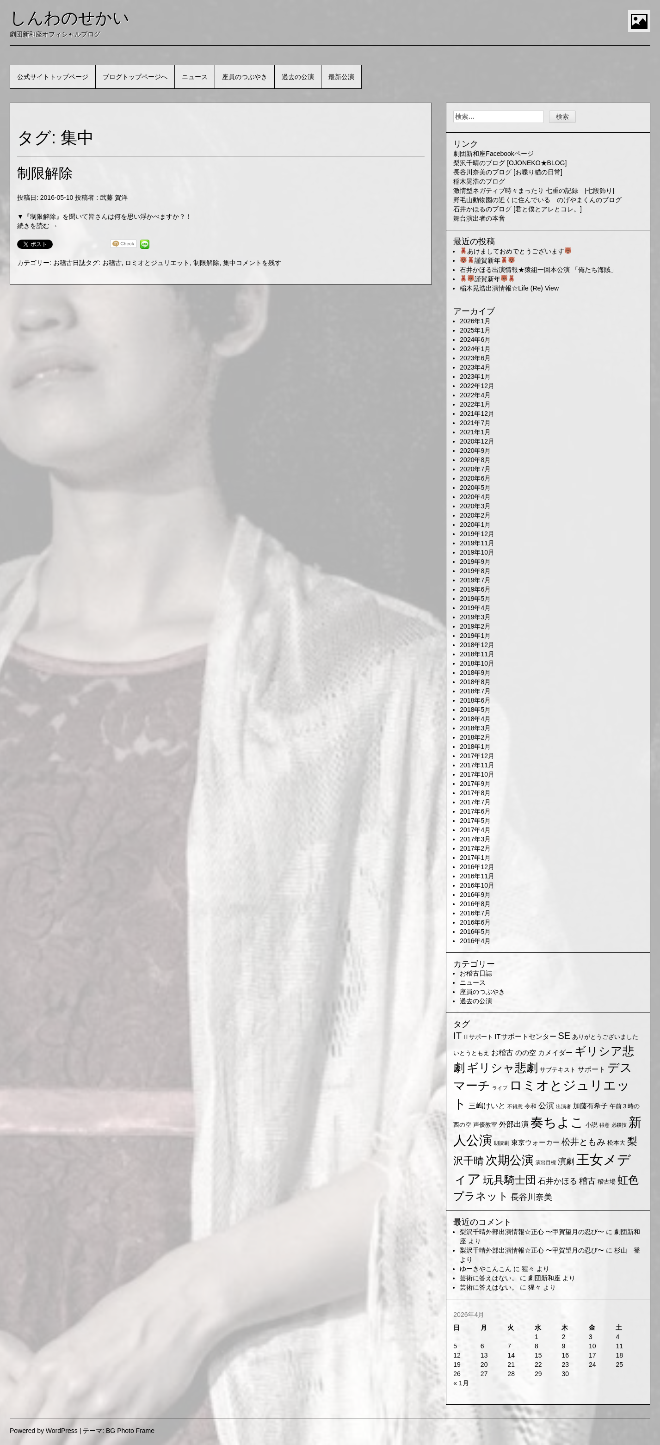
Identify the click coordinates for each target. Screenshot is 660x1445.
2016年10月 (477, 885)
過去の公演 (298, 76)
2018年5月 (475, 709)
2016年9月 (475, 894)
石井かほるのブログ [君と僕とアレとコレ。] (517, 209)
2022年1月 (475, 404)
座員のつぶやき (244, 76)
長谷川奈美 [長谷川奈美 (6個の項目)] (531, 1197)
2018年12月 (477, 644)
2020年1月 (475, 524)
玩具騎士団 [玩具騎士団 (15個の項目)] (509, 1180)
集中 (229, 262)
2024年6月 (475, 339)
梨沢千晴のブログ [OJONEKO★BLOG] (510, 163)
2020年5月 (475, 487)
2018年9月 (475, 672)
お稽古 (112, 262)
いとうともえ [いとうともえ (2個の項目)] (471, 1053)
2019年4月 (475, 607)
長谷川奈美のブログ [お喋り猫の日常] (507, 172)
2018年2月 (475, 737)
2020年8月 (475, 459)
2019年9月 (475, 561)
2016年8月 (475, 904)
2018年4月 (475, 718)
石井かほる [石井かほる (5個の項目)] (557, 1181)
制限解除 (45, 173)
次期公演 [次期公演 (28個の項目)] (510, 1160)
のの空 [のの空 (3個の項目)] (525, 1052)
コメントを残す (258, 262)
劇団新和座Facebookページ (493, 153)
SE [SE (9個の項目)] (564, 1036)
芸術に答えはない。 (489, 1278)
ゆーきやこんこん (486, 1268)
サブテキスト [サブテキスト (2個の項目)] (558, 1069)
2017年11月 (477, 765)
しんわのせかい (70, 17)
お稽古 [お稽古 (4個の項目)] (502, 1052)
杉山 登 (627, 1250)
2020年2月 (475, 515)
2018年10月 (477, 663)
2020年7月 (475, 469)
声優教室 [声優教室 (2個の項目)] (485, 1124)
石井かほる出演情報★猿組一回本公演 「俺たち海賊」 (538, 269)
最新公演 (341, 76)
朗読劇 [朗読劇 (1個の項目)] (501, 1143)
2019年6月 (475, 589)
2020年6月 (475, 478)
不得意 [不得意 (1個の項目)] (515, 1106)
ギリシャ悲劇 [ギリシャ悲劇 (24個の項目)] (502, 1067)
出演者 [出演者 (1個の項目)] (563, 1106)
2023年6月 (475, 358)
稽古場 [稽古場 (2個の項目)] (607, 1181)
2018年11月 (477, 654)
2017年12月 (477, 756)
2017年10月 (477, 774)
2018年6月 (475, 700)
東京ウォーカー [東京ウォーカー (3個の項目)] (535, 1142)
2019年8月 (475, 570)
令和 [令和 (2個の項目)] (530, 1106)
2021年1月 (475, 432)
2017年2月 (475, 848)
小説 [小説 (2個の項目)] (592, 1124)
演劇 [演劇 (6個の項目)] (566, 1161)
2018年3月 (475, 728)
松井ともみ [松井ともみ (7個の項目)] (583, 1142)
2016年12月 (477, 867)
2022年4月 (475, 395)
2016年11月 (477, 876)
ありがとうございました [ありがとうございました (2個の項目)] (605, 1036)
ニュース (195, 76)
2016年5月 (475, 931)
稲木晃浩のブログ (479, 181)
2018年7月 (475, 691)
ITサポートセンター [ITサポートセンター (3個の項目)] (525, 1036)
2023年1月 (475, 376)
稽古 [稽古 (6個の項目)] (587, 1181)
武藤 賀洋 (114, 197)
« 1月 (461, 1383)
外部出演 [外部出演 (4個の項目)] (514, 1124)
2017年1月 (475, 857)
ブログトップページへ (135, 76)
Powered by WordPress (44, 1430)
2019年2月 (475, 626)
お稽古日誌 (69, 262)
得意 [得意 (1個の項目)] (604, 1125)
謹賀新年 (487, 260)
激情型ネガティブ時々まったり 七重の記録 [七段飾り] (533, 190)
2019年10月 (477, 552)
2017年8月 (475, 793)
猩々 (528, 1268)
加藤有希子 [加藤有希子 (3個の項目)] (590, 1106)
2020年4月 (475, 496)
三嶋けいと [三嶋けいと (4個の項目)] (487, 1106)
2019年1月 (475, 635)
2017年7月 (475, 802)
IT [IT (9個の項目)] (457, 1036)
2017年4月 (475, 830)
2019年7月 (475, 580)
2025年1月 (475, 330)
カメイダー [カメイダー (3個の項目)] (555, 1052)
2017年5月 (475, 820)
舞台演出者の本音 (479, 218)
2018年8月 (475, 681)
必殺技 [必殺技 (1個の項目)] (619, 1125)
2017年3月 (475, 839)
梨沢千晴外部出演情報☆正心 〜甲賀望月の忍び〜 (532, 1231)
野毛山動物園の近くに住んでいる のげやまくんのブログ (537, 200)
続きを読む (37, 225)
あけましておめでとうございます (515, 251)
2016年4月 (475, 941)
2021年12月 (477, 413)
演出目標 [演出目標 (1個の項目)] (546, 1162)
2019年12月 (477, 533)
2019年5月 (475, 598)
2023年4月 (475, 367)
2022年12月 (477, 385)
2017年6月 (475, 811)
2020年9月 (475, 450)
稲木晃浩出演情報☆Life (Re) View (509, 288)
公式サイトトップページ (52, 76)
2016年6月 (475, 922)
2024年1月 (475, 348)
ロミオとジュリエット (157, 262)
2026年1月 (475, 321)
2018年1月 (475, 746)
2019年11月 (477, 543)
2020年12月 (477, 441)
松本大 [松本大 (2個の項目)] (616, 1142)
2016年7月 (475, 913)
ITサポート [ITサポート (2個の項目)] (478, 1036)
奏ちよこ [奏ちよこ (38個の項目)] (557, 1122)
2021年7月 (475, 422)
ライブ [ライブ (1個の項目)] (499, 1088)
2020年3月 (475, 506)
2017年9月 (475, 783)
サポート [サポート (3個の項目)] (591, 1069)
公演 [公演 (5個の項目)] (546, 1105)
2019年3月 (475, 617)
